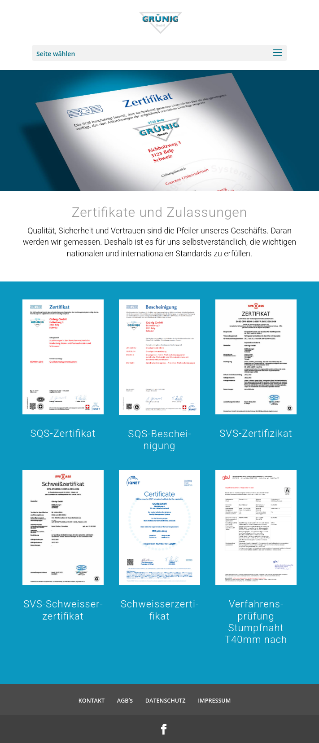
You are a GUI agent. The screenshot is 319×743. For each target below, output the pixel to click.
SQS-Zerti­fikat (63, 433)
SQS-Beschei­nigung (159, 439)
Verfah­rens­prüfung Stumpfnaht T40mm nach (256, 621)
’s (125, 700)
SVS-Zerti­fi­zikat (255, 433)
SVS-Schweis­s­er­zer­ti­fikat (63, 609)
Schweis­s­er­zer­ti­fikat (160, 609)
